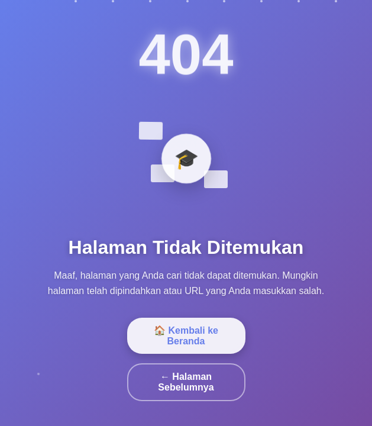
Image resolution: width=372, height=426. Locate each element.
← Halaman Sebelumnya (186, 382)
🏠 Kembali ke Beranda (186, 335)
